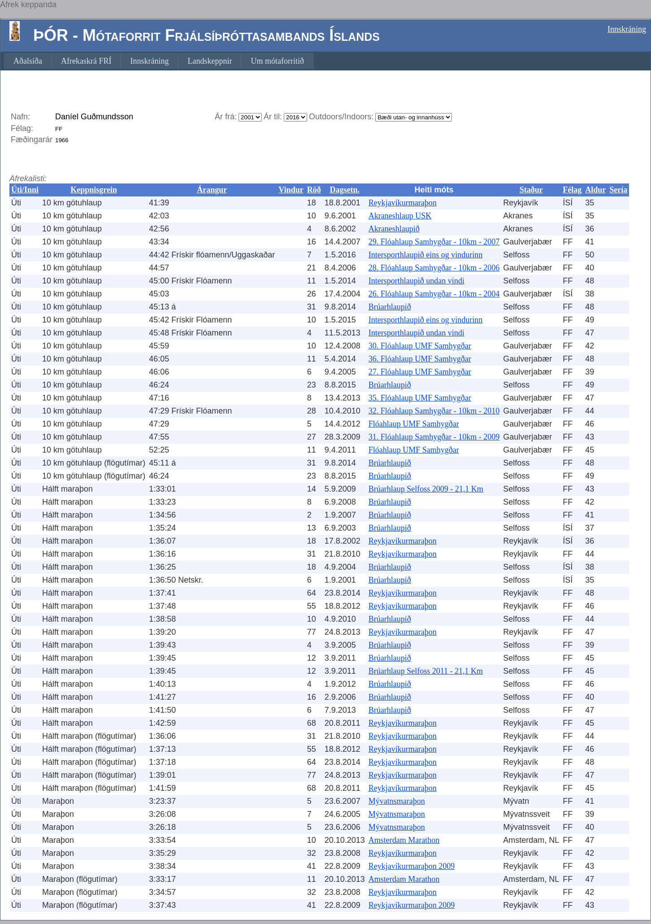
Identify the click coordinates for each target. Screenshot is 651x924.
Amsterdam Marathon (404, 840)
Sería (618, 189)
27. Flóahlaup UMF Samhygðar (420, 371)
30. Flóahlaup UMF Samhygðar (420, 345)
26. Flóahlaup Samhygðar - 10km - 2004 (434, 293)
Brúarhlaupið (390, 306)
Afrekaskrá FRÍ (86, 61)
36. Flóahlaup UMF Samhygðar (420, 358)
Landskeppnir (209, 61)
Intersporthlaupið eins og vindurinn (425, 254)
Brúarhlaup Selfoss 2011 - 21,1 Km (426, 671)
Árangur (212, 189)
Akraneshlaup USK (400, 215)
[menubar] (158, 61)
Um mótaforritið (277, 61)
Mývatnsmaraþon (397, 801)
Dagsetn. (345, 189)
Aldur (595, 189)
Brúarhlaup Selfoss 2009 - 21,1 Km (426, 488)
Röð (314, 189)
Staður (531, 189)
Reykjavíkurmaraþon (403, 202)
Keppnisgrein (93, 189)
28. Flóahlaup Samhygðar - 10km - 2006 (434, 267)
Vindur (290, 189)
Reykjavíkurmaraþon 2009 (412, 866)
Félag (572, 189)
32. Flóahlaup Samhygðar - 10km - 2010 (434, 410)
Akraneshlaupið (394, 228)
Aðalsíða (27, 61)
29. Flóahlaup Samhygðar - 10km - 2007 (434, 241)
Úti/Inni (25, 189)
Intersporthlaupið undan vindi (416, 280)
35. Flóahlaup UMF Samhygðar (420, 397)
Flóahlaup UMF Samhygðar (414, 423)
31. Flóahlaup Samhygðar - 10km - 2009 (434, 436)
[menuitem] (28, 61)
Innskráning (627, 29)
